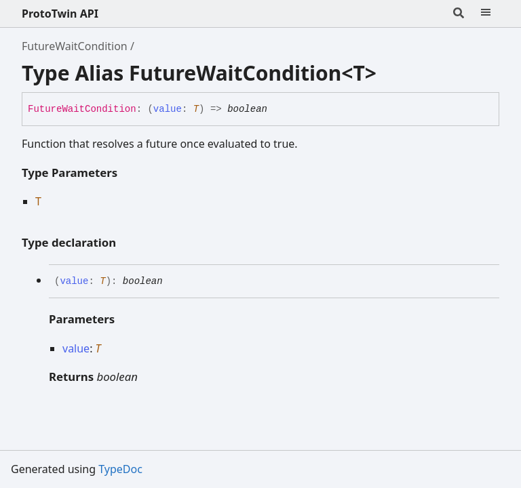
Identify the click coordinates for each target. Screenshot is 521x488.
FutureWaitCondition (75, 46)
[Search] (458, 13)
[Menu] (485, 13)
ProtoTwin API (60, 13)
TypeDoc (120, 469)
